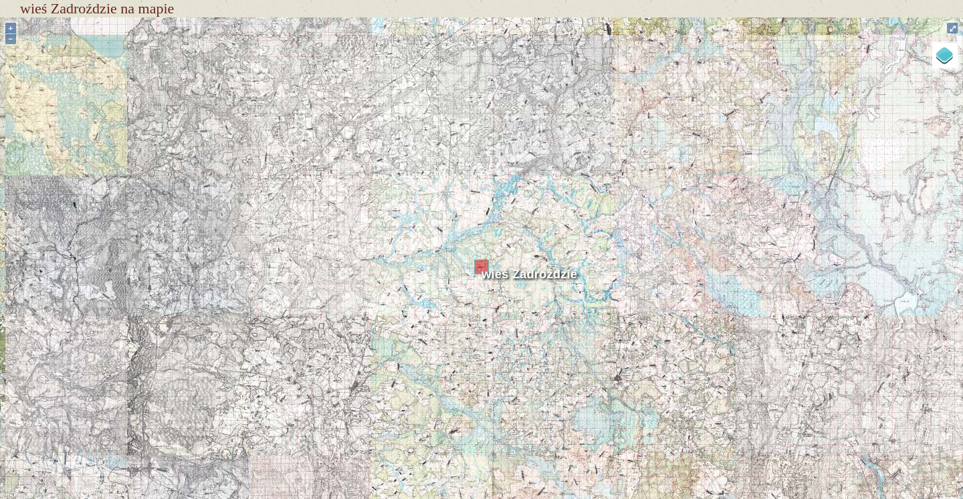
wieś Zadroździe (529, 274)
